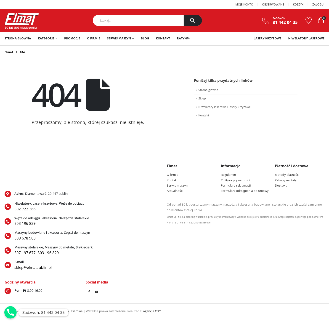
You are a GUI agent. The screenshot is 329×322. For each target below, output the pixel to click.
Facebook (89, 292)
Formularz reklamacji (236, 185)
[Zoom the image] (25, 166)
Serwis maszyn (119, 38)
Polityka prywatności (235, 180)
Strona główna (18, 38)
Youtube (96, 292)
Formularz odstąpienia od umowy (245, 191)
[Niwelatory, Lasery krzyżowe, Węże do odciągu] (83, 207)
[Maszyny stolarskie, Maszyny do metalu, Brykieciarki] (83, 250)
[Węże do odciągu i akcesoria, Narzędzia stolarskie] (83, 221)
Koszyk (298, 4)
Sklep (202, 98)
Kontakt (163, 38)
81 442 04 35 (285, 22)
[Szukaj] (193, 20)
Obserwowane (273, 4)
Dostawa (281, 185)
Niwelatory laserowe (306, 38)
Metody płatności (287, 175)
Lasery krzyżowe (267, 38)
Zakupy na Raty (286, 180)
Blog (145, 38)
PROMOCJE (72, 38)
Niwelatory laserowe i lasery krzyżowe (224, 107)
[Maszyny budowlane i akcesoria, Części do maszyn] (83, 236)
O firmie (93, 38)
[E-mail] (83, 265)
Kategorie (46, 38)
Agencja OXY (152, 311)
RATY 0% (183, 38)
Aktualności (175, 191)
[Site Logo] (22, 19)
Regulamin (228, 175)
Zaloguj (318, 4)
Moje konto (244, 4)
